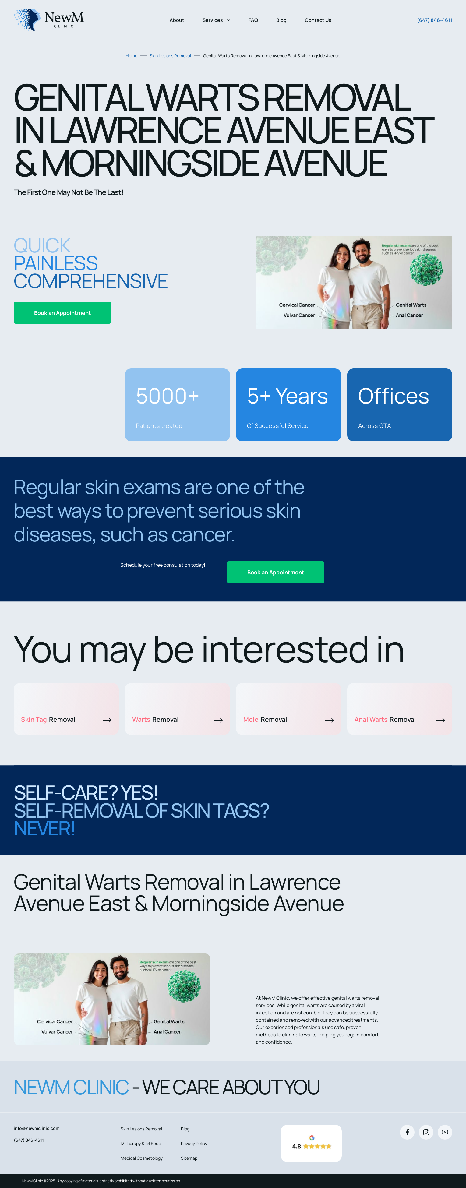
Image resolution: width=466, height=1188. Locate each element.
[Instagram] (426, 1132)
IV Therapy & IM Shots (141, 1143)
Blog (281, 20)
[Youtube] (445, 1132)
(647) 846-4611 (434, 20)
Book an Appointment (62, 312)
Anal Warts (400, 719)
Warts (177, 719)
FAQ (253, 20)
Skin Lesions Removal (170, 55)
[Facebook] (407, 1132)
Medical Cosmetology (142, 1158)
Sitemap (189, 1158)
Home (131, 55)
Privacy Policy (194, 1143)
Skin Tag (66, 719)
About (177, 20)
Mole (288, 719)
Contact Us (318, 20)
